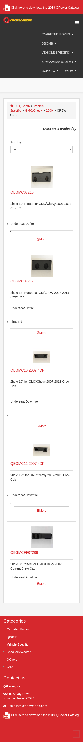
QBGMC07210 (22, 192)
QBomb (47, 43)
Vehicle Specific (56, 52)
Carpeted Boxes (56, 34)
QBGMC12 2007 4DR (27, 464)
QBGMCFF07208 (24, 552)
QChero (48, 70)
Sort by (15, 142)
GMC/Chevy (33, 110)
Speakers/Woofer (57, 61)
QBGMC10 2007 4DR (27, 370)
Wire (69, 70)
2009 (49, 110)
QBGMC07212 (22, 281)
